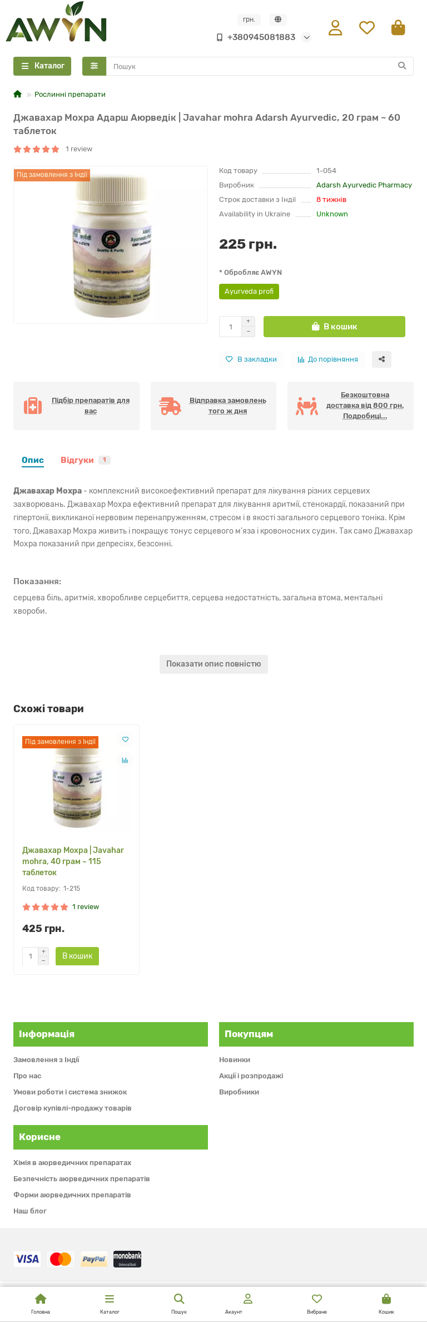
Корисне (40, 1136)
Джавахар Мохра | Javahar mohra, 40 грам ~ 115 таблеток (73, 861)
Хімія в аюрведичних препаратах (72, 1162)
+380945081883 (253, 37)
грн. (249, 19)
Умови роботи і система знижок (70, 1092)
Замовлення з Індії (46, 1059)
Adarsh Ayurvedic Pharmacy (364, 185)
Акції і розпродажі (251, 1076)
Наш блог (30, 1211)
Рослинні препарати (70, 95)
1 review (52, 149)
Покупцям (249, 1033)
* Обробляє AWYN (250, 273)
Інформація (47, 1033)
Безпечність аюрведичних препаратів (81, 1179)
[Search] (260, 66)
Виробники (239, 1092)
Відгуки (86, 461)
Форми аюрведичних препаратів (72, 1195)
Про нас (27, 1076)
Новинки (234, 1059)
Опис (33, 461)
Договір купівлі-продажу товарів (72, 1108)
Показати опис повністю (213, 664)
